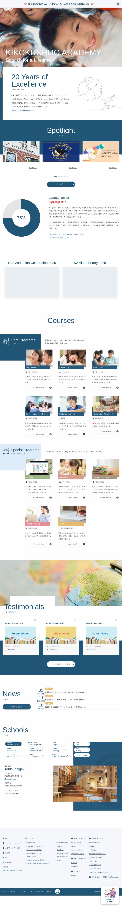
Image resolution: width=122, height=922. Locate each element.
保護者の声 (74, 893)
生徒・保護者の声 (80, 885)
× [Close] (118, 4)
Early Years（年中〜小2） (35, 873)
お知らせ (77, 898)
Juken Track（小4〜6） (34, 879)
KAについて (9, 865)
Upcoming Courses (77, 880)
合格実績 (8, 889)
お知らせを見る (16, 726)
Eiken (59, 886)
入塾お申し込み (97, 865)
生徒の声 (74, 889)
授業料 (7, 879)
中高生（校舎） (94, 887)
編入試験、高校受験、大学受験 (12, 897)
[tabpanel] (61, 820)
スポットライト (80, 865)
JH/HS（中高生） (32, 883)
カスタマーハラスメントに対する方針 (31, 918)
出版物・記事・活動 (12, 874)
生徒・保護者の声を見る (61, 673)
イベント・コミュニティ (14, 869)
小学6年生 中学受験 (95, 884)
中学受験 (5, 893)
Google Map (11, 816)
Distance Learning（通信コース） (38, 886)
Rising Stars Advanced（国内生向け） (39, 890)
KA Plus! (60, 873)
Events (73, 872)
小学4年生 (92, 872)
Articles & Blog (76, 869)
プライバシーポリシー (9, 918)
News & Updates (76, 876)
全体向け (74, 902)
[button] (3, 169)
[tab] (13, 780)
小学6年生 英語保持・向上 (97, 880)
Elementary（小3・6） (34, 876)
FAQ (6, 884)
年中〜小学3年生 (94, 869)
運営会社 (49, 918)
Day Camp (60, 876)
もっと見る (61, 193)
